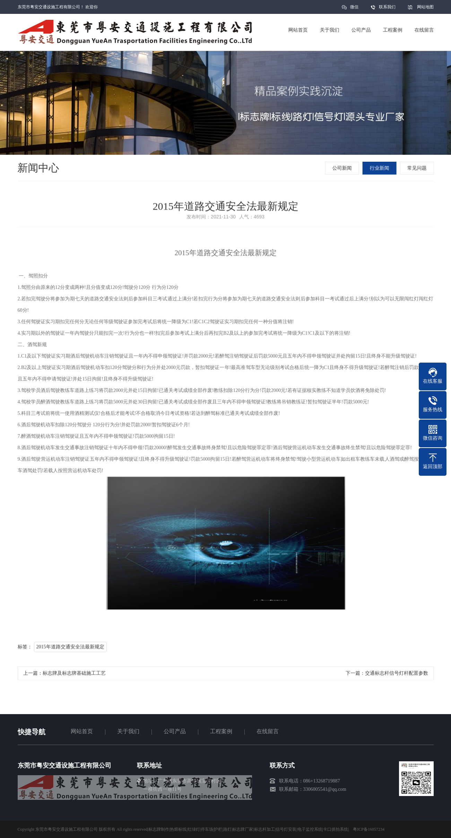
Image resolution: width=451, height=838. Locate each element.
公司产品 (175, 731)
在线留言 (268, 731)
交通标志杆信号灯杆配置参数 (396, 675)
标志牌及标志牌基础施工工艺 (74, 675)
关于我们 (128, 731)
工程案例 (221, 731)
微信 (354, 9)
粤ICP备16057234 (368, 829)
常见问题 (417, 168)
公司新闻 (343, 168)
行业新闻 (380, 168)
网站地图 (425, 7)
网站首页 (82, 731)
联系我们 (387, 7)
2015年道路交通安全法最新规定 (70, 648)
